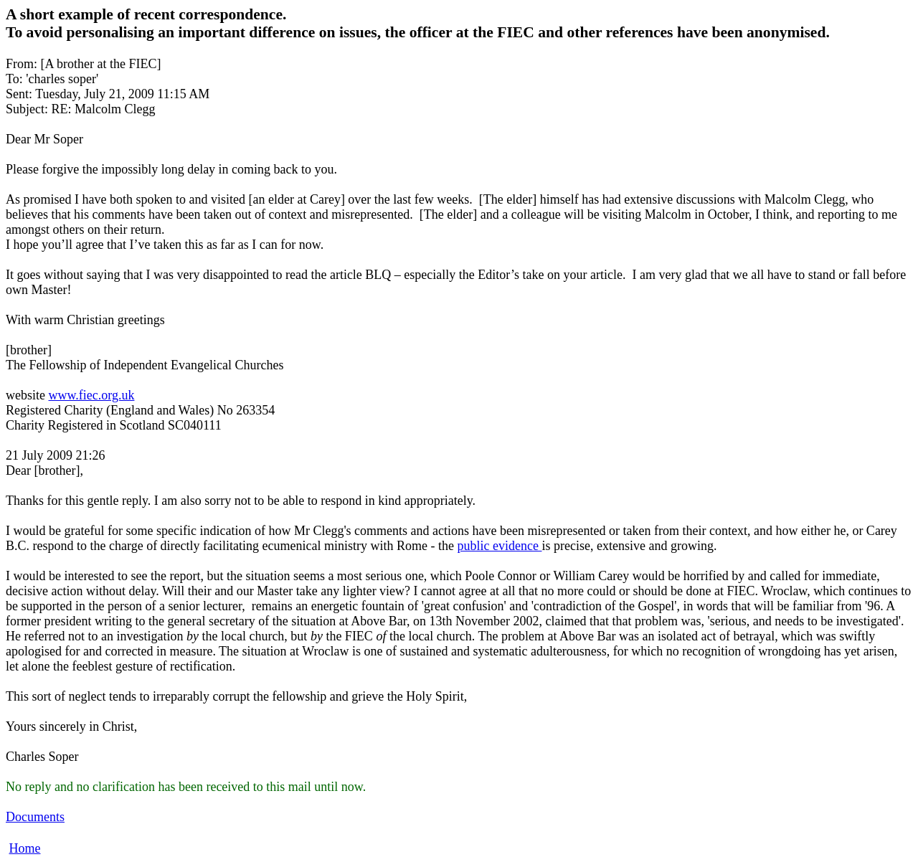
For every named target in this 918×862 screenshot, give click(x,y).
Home (25, 848)
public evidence (500, 546)
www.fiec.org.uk (91, 395)
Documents (35, 817)
